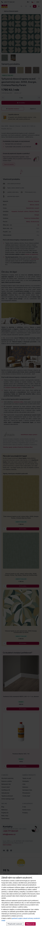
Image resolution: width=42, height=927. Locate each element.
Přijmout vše (30, 924)
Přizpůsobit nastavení (15, 924)
